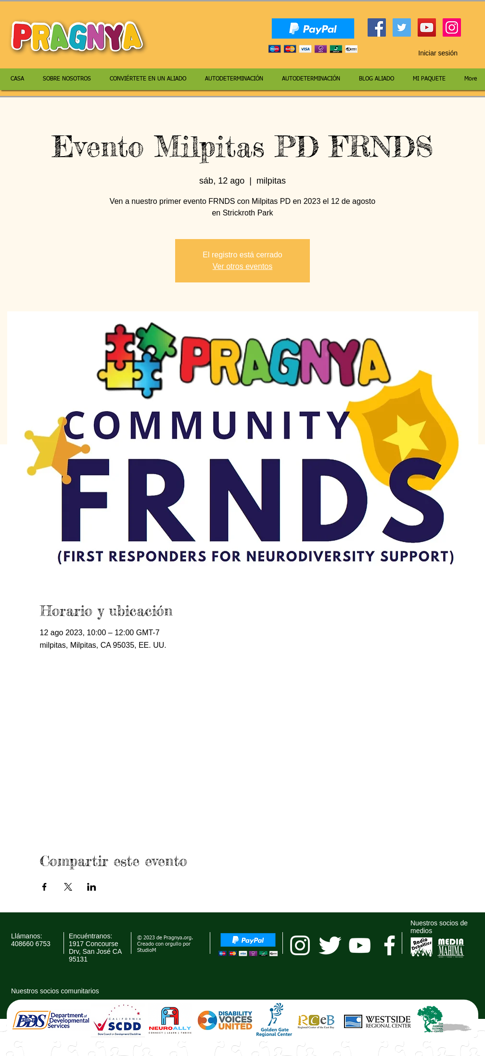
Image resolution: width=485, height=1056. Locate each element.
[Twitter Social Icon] (402, 27)
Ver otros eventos (243, 266)
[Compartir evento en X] (68, 887)
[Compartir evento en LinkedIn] (91, 887)
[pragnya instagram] (300, 945)
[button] (467, 53)
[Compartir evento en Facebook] (44, 887)
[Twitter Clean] (330, 945)
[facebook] (389, 945)
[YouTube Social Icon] (427, 27)
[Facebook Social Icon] (377, 27)
